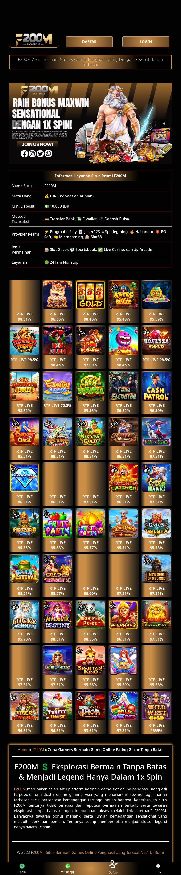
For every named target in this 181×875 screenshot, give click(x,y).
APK (158, 868)
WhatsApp (68, 868)
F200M (50, 185)
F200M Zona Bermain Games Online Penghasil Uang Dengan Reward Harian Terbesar (90, 62)
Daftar (113, 868)
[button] (17, 123)
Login (24, 868)
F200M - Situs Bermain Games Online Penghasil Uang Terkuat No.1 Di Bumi (97, 852)
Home (23, 749)
